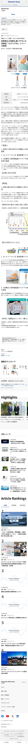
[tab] (14, 505)
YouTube (12, 731)
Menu (13, 14)
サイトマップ (9, 733)
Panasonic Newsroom (8, 682)
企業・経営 (4, 691)
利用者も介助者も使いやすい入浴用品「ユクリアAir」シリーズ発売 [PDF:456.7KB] (14, 385)
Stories (3, 710)
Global (23, 682)
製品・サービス (5, 35)
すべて (2, 687)
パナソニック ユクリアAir (7, 387)
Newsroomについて (5, 724)
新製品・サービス (5, 355)
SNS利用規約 (6, 734)
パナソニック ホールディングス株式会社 (9, 5)
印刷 (4, 29)
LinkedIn (21, 731)
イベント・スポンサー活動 (8, 706)
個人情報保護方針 (20, 736)
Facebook (6, 731)
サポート (3, 733)
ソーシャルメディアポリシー (9, 736)
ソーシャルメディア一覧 (6, 720)
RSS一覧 (3, 727)
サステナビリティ (5, 703)
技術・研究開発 (5, 695)
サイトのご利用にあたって (19, 733)
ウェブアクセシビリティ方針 (16, 734)
